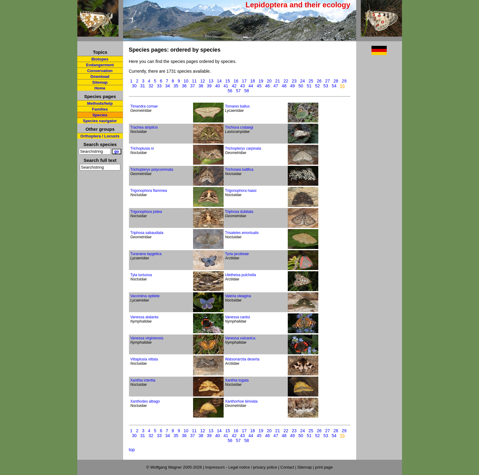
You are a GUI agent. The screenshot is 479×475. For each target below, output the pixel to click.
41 (225, 85)
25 (311, 81)
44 (250, 85)
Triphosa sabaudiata (146, 233)
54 (334, 85)
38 (201, 85)
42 (234, 85)
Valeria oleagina (238, 296)
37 (192, 85)
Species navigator (100, 121)
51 (309, 85)
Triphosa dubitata (239, 212)
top (132, 449)
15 (227, 81)
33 (159, 85)
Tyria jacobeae (237, 254)
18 (252, 81)
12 (202, 81)
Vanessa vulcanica (240, 338)
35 (176, 85)
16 (236, 81)
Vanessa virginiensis (147, 338)
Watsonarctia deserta (242, 359)
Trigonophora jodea (146, 212)
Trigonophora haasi (241, 190)
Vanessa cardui (237, 317)
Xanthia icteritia (142, 380)
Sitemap (100, 82)
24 (302, 81)
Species (99, 115)
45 (259, 85)
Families (100, 109)
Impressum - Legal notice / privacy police (241, 467)
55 (342, 85)
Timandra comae (144, 106)
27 (327, 81)
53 (325, 85)
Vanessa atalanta (144, 317)
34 (167, 85)
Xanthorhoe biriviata (241, 401)
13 (211, 81)
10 (186, 81)
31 (142, 85)
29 (344, 81)
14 (219, 81)
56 (230, 90)
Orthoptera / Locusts (99, 136)
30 (134, 85)
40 (217, 85)
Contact (287, 467)
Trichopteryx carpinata (243, 148)
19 (260, 81)
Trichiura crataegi (239, 127)
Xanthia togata (237, 380)
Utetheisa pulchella (240, 275)
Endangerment (100, 65)
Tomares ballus (237, 106)
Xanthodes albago (145, 401)
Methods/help (100, 103)
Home (99, 88)
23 (294, 81)
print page (324, 467)
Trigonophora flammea (148, 190)
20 (269, 81)
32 (150, 85)
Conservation (99, 70)
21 (277, 81)
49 (292, 85)
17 (244, 81)
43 (242, 85)
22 (285, 81)
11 (194, 81)
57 (238, 90)
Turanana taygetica (146, 254)
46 (267, 85)
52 (317, 85)
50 (300, 85)
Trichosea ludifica (239, 169)
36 (184, 85)
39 (209, 85)
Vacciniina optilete (145, 296)
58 (246, 90)
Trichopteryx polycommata (151, 169)
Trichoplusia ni (142, 148)
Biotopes (99, 59)
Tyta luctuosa (141, 275)
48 (284, 85)
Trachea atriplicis (144, 127)
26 (319, 81)
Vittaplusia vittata (144, 359)
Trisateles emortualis (242, 233)
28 (336, 81)
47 (275, 85)
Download (99, 76)
